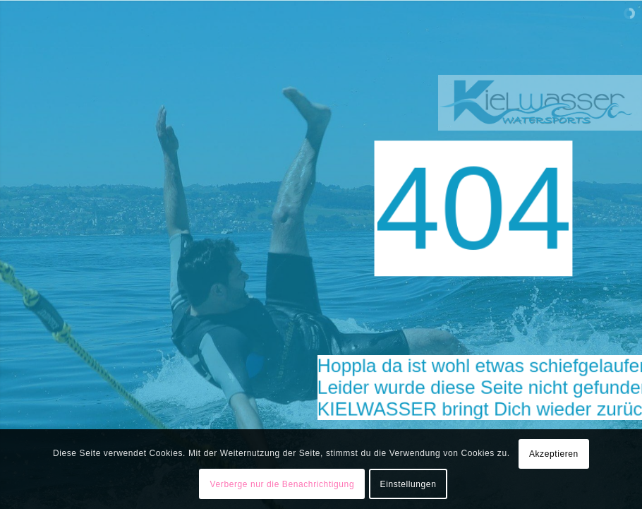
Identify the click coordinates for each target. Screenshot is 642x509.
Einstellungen (408, 484)
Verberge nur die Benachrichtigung (282, 484)
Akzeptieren (554, 454)
